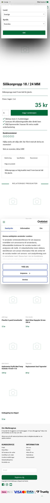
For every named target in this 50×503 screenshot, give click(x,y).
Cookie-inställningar (8, 457)
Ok (24, 33)
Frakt (3, 447)
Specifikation (21, 158)
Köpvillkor (5, 450)
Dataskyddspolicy (7, 460)
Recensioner (34, 158)
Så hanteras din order (8, 452)
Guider (28, 450)
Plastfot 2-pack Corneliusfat (12, 320)
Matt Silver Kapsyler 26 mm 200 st (35, 321)
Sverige (6, 2)
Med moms (42, 2)
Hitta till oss (30, 452)
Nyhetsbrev (29, 455)
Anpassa (25, 273)
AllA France (5, 363)
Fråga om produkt (10, 164)
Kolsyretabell (30, 457)
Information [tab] (25, 228)
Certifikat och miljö (8, 455)
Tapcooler (29, 218)
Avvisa (25, 280)
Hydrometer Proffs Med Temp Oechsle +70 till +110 (12, 368)
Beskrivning (8, 158)
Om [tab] (41, 228)
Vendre (26, 481)
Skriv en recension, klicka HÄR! (13, 149)
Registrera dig (19, 477)
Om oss (28, 447)
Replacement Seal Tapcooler (36, 366)
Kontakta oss (6, 462)
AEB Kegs (4, 317)
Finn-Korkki (29, 317)
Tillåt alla (25, 267)
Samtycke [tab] (9, 228)
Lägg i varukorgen (29, 113)
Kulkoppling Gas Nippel (10, 413)
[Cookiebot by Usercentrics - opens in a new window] (37, 222)
